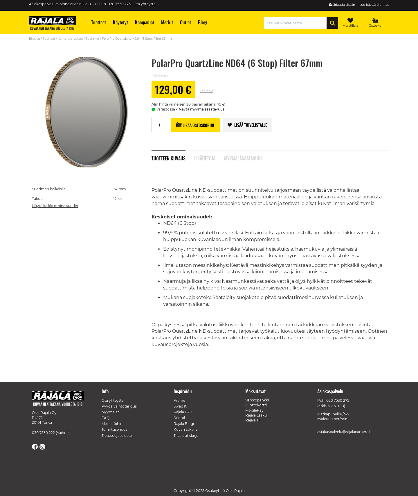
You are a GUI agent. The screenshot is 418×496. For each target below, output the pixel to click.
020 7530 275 (337, 400)
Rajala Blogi (184, 423)
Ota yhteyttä (113, 400)
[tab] (173, 155)
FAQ (105, 418)
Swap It (180, 406)
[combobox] (296, 23)
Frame (179, 400)
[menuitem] (98, 22)
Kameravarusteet (70, 39)
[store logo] (55, 23)
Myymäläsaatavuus (243, 158)
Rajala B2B (183, 412)
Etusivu (34, 39)
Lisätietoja (204, 158)
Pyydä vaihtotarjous (119, 406)
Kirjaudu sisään (343, 5)
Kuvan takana (186, 429)
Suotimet (92, 39)
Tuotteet (49, 39)
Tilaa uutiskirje (186, 435)
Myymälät (110, 412)
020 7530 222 (43, 432)
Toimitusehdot (114, 429)
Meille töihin (112, 423)
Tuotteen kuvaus (168, 158)
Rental (179, 418)
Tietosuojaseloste (117, 435)
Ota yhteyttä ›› (146, 4)
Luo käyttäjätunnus (374, 5)
